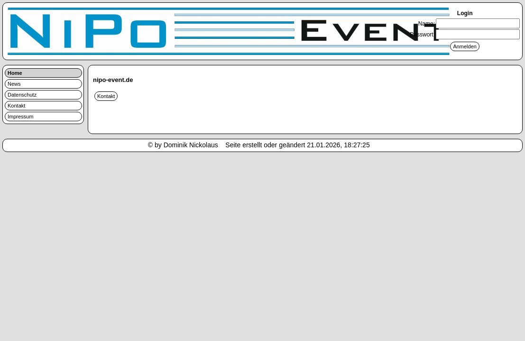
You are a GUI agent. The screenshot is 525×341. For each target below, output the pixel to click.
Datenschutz (22, 95)
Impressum (20, 116)
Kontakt (16, 105)
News (14, 84)
